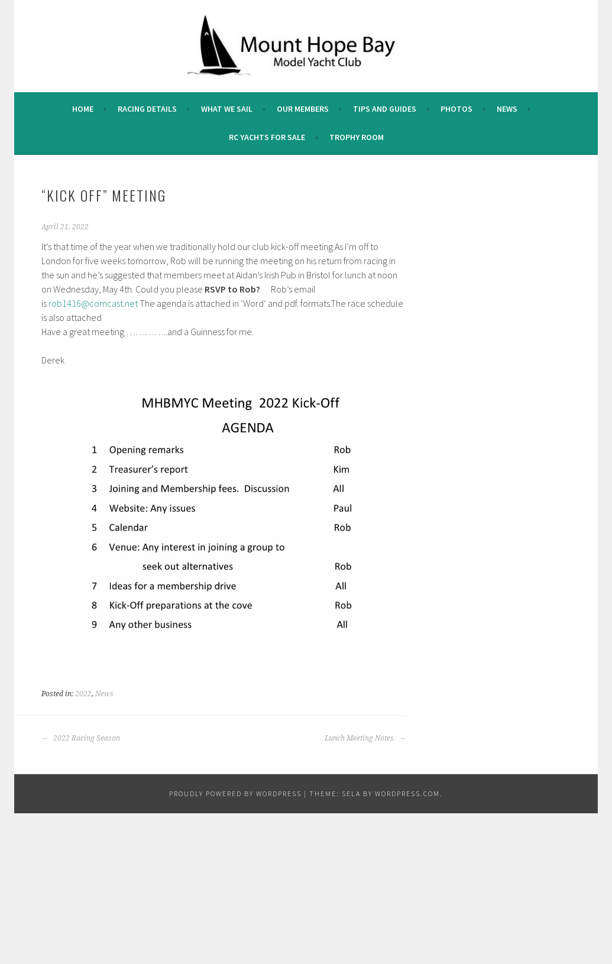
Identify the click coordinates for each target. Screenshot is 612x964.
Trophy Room (356, 137)
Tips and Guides (384, 108)
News (507, 108)
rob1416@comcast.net (93, 303)
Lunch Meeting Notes (365, 738)
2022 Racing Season (80, 738)
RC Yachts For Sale (267, 137)
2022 (83, 694)
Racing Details (147, 108)
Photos (456, 108)
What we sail (226, 108)
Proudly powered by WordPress (235, 793)
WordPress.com (407, 793)
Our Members (303, 108)
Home (82, 108)
